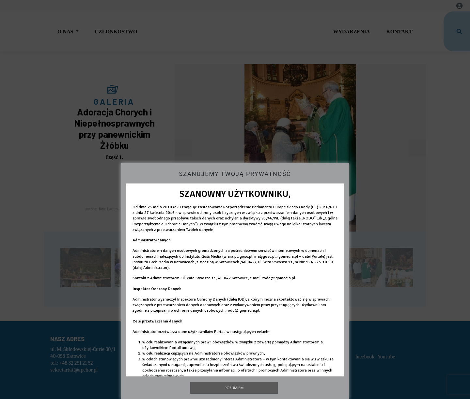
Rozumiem (234, 387)
